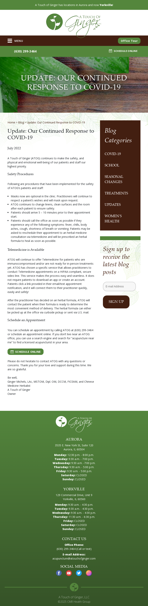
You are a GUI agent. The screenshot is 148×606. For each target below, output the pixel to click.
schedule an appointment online (31, 334)
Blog (21, 122)
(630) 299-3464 (23, 51)
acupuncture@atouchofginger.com (74, 558)
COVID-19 (113, 154)
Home (11, 122)
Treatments (116, 193)
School (112, 165)
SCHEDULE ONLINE (123, 51)
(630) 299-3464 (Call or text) (74, 549)
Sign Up (116, 302)
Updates (113, 205)
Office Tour (129, 41)
